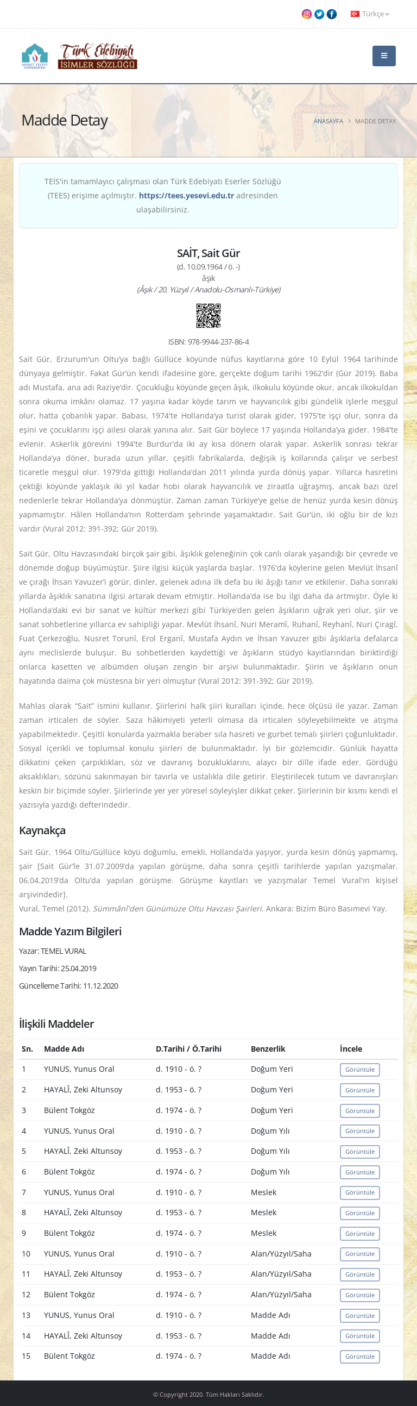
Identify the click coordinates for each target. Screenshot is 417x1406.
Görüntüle (360, 1069)
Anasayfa (328, 121)
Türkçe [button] (370, 13)
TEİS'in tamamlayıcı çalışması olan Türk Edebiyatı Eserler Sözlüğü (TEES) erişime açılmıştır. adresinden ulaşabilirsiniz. (163, 195)
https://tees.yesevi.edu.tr (186, 195)
